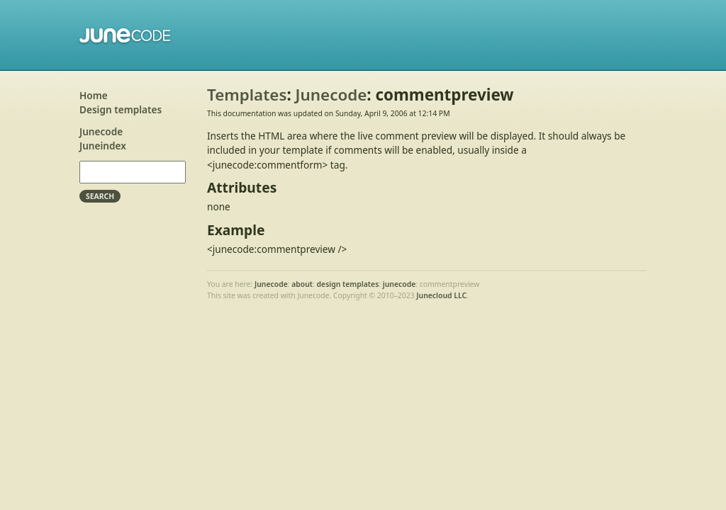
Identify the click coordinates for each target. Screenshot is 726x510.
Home (93, 95)
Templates (246, 95)
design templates (348, 284)
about (302, 284)
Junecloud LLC (441, 295)
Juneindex (102, 145)
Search (100, 196)
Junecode (126, 35)
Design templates (120, 109)
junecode (399, 284)
